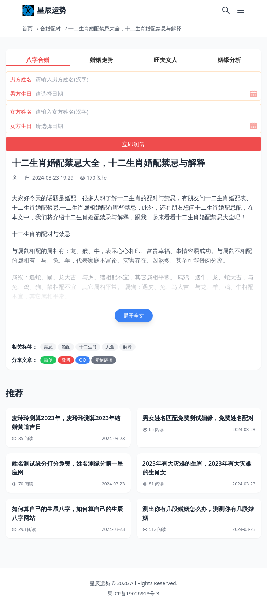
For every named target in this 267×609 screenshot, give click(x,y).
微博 (66, 360)
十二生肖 (88, 347)
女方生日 (21, 125)
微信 (48, 360)
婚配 (66, 347)
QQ (82, 360)
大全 (109, 347)
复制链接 (103, 360)
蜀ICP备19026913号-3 (133, 593)
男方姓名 (21, 79)
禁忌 (48, 347)
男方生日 (21, 93)
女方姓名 (21, 111)
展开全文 (133, 315)
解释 (127, 347)
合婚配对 (50, 28)
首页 (27, 28)
